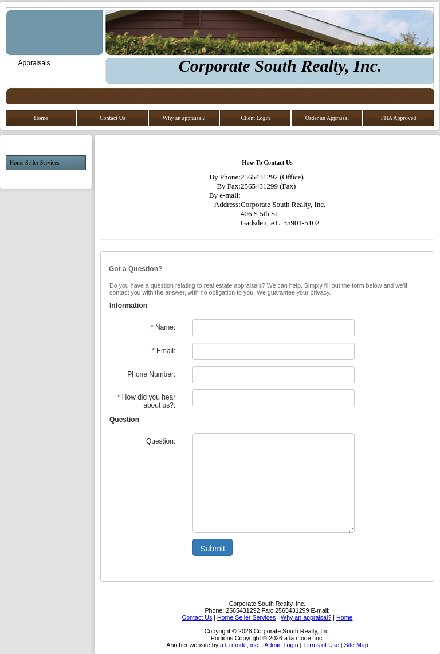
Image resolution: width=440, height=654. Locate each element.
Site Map (356, 644)
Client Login (255, 118)
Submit (212, 548)
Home (41, 118)
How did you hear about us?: (146, 401)
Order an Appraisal (327, 118)
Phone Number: (151, 374)
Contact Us (112, 118)
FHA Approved (398, 118)
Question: (160, 441)
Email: (163, 351)
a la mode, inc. (240, 644)
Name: (163, 327)
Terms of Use (321, 644)
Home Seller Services (35, 162)
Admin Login (281, 644)
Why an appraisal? (184, 118)
